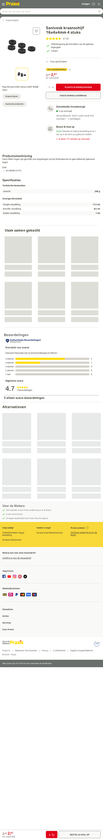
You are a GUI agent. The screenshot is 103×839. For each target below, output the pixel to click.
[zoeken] (99, 11)
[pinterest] (20, 576)
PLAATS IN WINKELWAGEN (78, 87)
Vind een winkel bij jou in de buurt (84, 533)
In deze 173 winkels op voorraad (73, 139)
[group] (17, 533)
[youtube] (9, 576)
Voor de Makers (13, 506)
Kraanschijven (11, 96)
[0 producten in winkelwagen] (99, 4)
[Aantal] (50, 87)
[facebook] (4, 576)
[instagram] (15, 577)
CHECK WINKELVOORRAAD (73, 95)
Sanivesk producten (14, 104)
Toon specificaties (56, 61)
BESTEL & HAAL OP (79, 834)
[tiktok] (25, 576)
